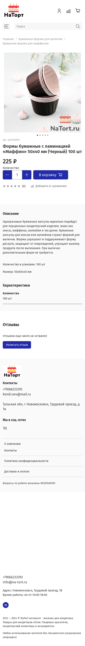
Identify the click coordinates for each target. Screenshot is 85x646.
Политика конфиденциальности (26, 461)
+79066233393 (12, 389)
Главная (8, 39)
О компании (12, 444)
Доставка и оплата (16, 471)
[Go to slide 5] (47, 135)
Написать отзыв (17, 345)
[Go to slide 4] (45, 135)
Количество (11, 168)
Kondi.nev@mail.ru (17, 394)
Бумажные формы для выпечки (40, 39)
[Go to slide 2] (40, 135)
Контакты (10, 450)
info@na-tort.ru (15, 582)
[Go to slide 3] (42, 135)
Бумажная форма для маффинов (26, 43)
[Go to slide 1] (37, 135)
